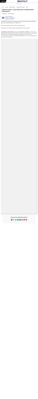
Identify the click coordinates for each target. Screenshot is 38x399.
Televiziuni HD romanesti (20, 7)
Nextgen (14, 377)
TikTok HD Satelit (19, 361)
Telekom (6, 7)
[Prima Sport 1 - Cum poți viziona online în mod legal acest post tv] (33, 184)
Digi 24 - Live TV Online (9, 198)
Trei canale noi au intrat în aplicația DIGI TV (13, 157)
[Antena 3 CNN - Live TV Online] (33, 168)
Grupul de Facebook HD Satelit (19, 352)
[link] (19, 143)
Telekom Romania (12, 7)
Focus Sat (9, 377)
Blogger (26, 391)
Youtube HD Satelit (19, 358)
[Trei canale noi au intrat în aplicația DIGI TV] (33, 160)
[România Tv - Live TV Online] (33, 192)
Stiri (3, 7)
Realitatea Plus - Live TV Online (11, 173)
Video (27, 7)
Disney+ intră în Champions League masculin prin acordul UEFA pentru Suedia (16, 214)
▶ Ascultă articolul (11, 13)
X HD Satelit (19, 364)
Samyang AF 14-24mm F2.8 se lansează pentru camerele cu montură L (18, 252)
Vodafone (26, 377)
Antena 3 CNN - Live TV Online (11, 165)
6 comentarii (4, 13)
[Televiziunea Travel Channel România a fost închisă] (33, 152)
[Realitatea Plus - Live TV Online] (33, 176)
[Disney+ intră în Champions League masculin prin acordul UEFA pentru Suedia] (33, 216)
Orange (18, 377)
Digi (2, 377)
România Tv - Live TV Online (10, 190)
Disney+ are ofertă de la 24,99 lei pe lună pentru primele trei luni (16, 142)
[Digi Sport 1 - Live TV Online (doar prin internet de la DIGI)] (33, 208)
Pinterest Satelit (19, 367)
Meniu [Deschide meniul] (3, 1)
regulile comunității (17, 114)
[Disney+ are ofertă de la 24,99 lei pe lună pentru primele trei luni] (33, 144)
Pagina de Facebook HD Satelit (19, 349)
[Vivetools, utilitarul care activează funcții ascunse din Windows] (19, 240)
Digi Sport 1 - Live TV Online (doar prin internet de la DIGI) (17, 206)
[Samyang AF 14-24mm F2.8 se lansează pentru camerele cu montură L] (19, 264)
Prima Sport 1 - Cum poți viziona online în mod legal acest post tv (16, 182)
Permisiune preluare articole (19, 383)
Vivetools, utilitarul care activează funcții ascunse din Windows (16, 228)
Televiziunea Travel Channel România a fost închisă (15, 149)
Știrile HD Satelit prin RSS (19, 370)
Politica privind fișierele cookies (19, 386)
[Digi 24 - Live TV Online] (33, 200)
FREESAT (5, 377)
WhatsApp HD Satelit (19, 355)
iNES (29, 377)
